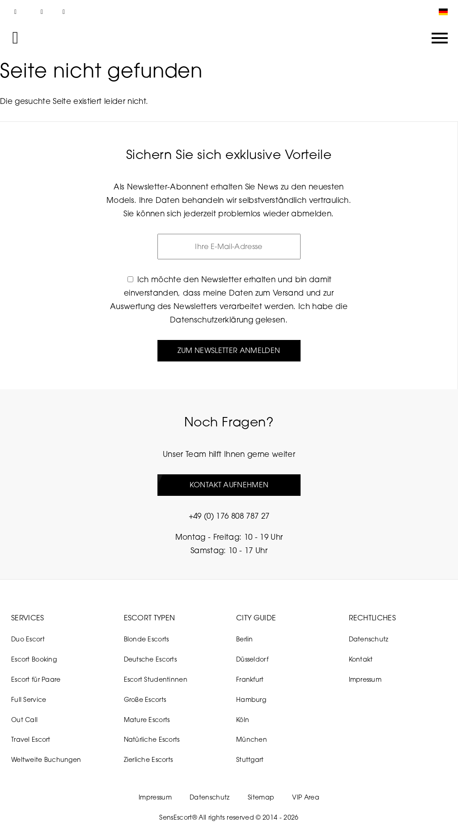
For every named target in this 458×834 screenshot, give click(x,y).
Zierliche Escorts (148, 759)
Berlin (244, 639)
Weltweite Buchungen (46, 759)
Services (27, 617)
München (251, 739)
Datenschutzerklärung (211, 319)
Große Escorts (145, 699)
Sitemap (261, 797)
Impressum (365, 679)
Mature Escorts (147, 719)
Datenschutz (369, 639)
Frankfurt (250, 679)
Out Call (24, 719)
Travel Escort (31, 739)
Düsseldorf (252, 659)
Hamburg (251, 699)
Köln (242, 719)
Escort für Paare (35, 679)
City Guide (256, 617)
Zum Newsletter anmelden (229, 350)
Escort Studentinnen (155, 679)
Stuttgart (250, 759)
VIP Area (305, 797)
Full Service (28, 699)
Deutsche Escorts (150, 659)
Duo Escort (28, 639)
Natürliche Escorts (152, 739)
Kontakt (361, 659)
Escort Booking (34, 659)
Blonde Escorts (146, 639)
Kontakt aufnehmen (229, 484)
